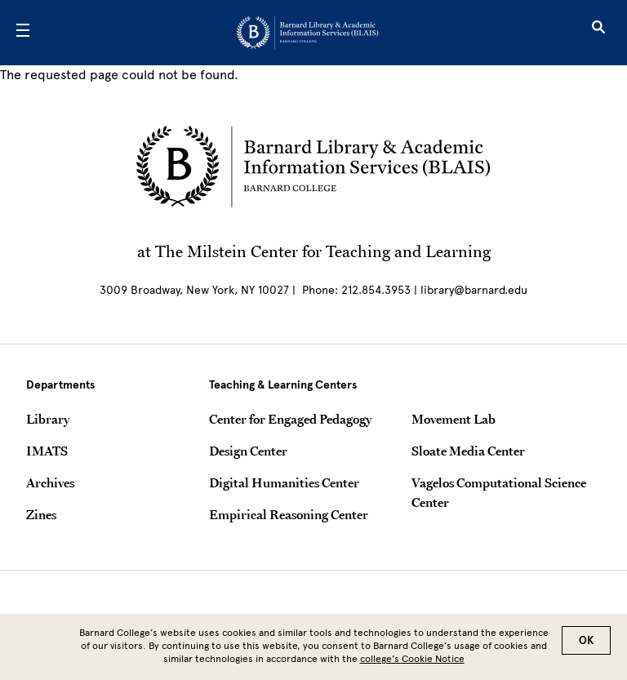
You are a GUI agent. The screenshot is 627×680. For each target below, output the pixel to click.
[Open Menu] (23, 32)
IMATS (47, 450)
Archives (50, 482)
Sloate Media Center (468, 450)
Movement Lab (453, 419)
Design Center (248, 450)
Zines (41, 514)
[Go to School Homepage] (307, 32)
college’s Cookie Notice (412, 663)
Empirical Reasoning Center (288, 514)
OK (586, 645)
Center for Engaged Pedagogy (290, 419)
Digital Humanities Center (284, 482)
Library (47, 419)
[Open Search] (598, 32)
